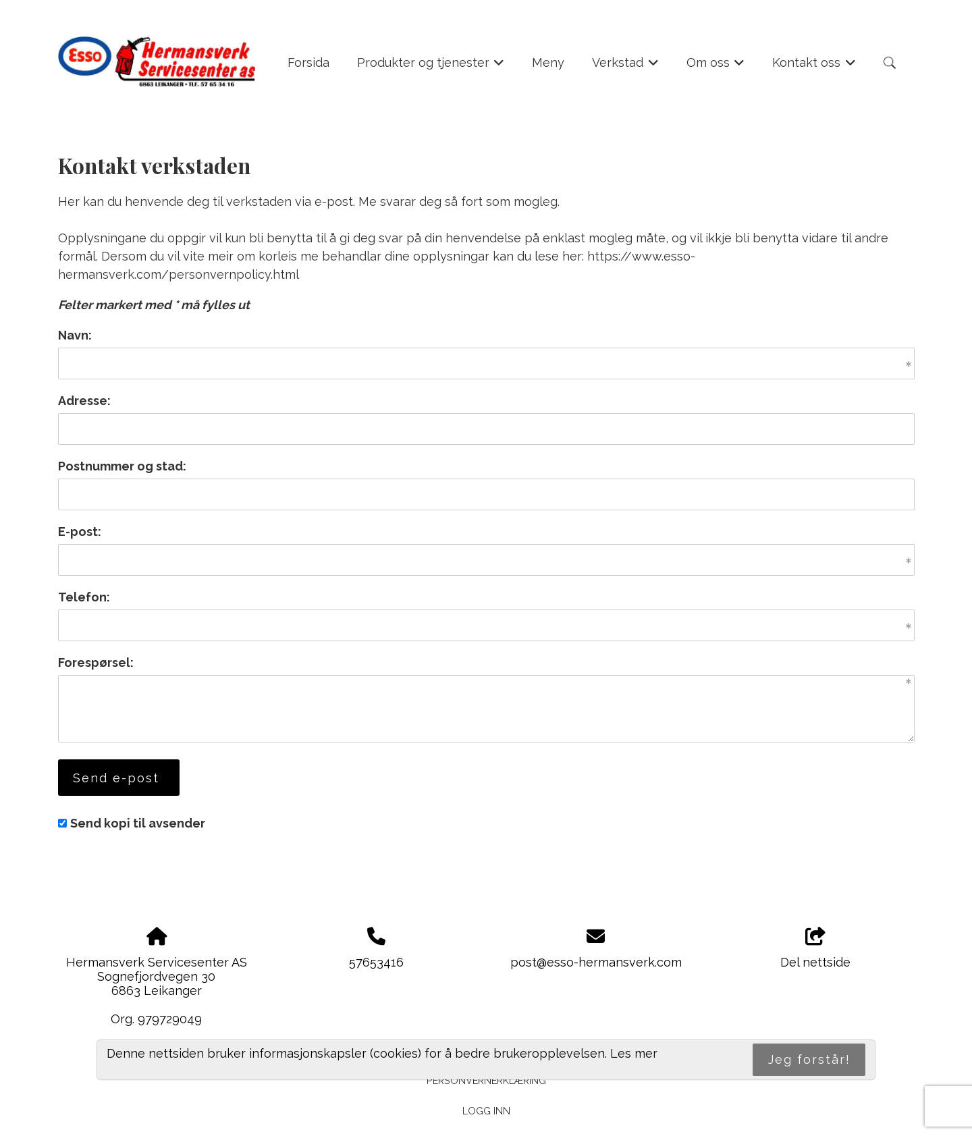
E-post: (79, 531)
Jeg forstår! (809, 1059)
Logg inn (486, 1110)
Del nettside (815, 948)
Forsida (308, 62)
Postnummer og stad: (122, 466)
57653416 (376, 962)
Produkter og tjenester (431, 66)
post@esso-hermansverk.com (596, 962)
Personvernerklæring (486, 1080)
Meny (548, 62)
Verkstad (625, 66)
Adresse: (84, 401)
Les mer (633, 1053)
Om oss (715, 66)
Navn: (75, 335)
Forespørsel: (96, 662)
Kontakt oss (814, 66)
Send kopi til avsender (137, 823)
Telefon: (84, 597)
